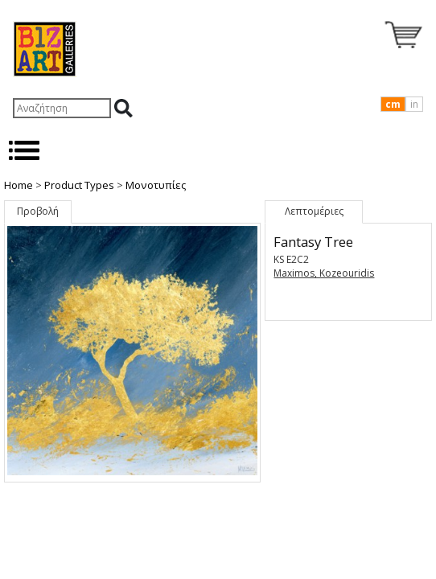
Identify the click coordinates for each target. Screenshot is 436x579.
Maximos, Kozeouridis (324, 273)
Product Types (79, 185)
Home (18, 185)
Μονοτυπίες (155, 185)
